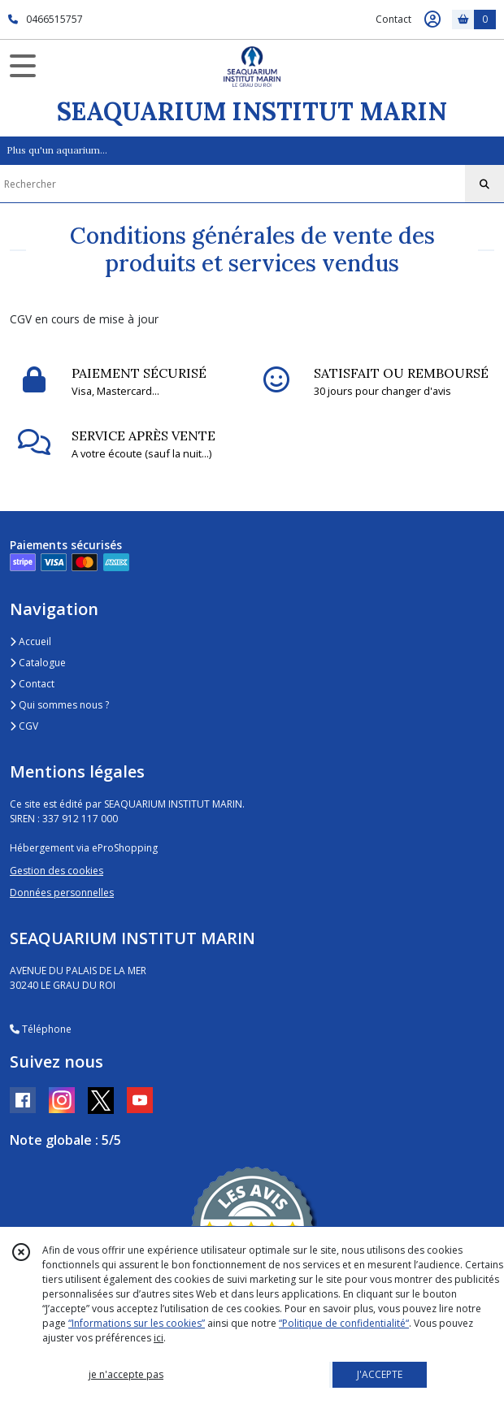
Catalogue (38, 663)
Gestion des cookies (56, 871)
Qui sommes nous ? (59, 705)
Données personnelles (62, 892)
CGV (24, 726)
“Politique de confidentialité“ (344, 1323)
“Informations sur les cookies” (136, 1323)
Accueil (30, 641)
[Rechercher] (484, 184)
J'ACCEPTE (379, 1374)
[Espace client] (432, 19)
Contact (393, 19)
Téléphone (41, 1029)
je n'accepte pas (126, 1374)
